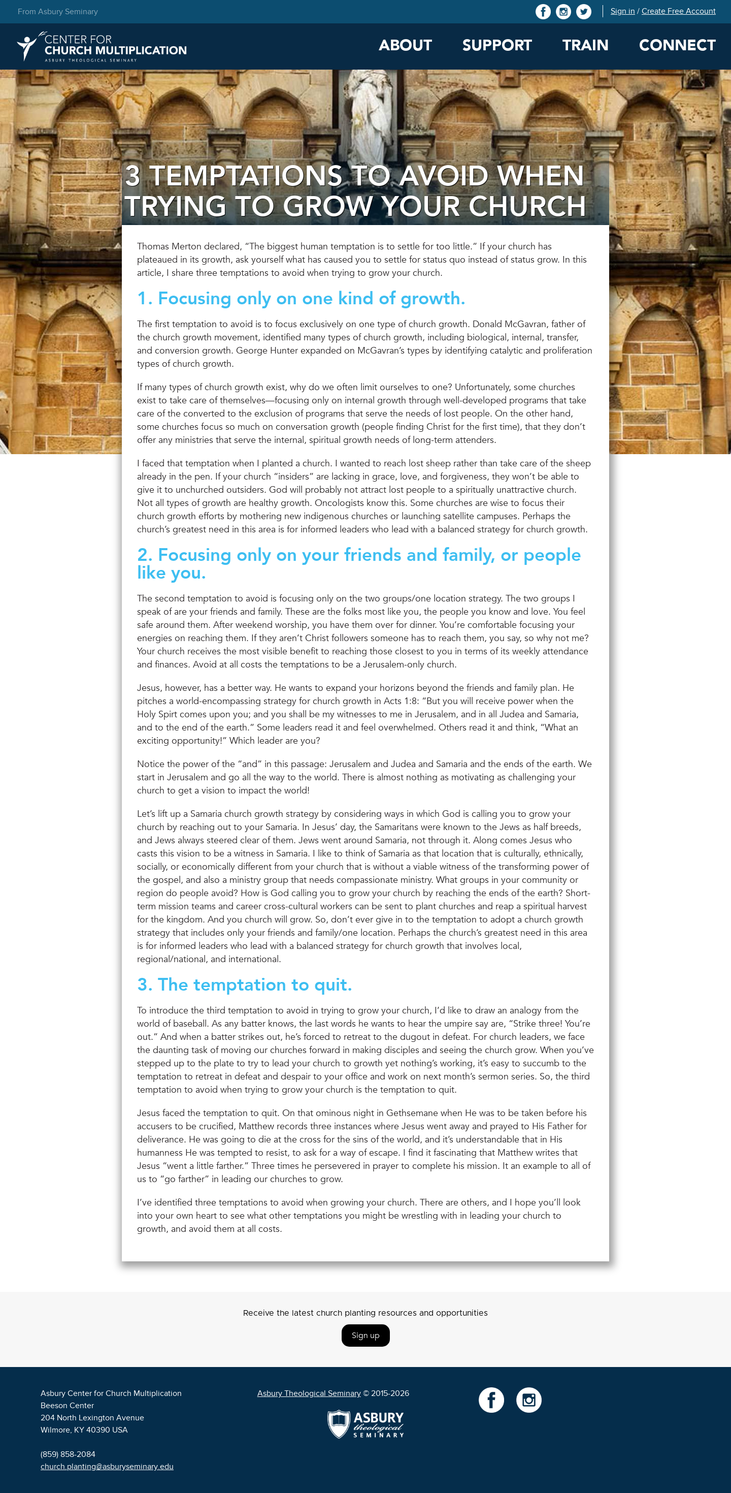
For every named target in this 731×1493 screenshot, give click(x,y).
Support (497, 45)
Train (585, 45)
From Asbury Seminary (58, 12)
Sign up (366, 1335)
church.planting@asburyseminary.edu (107, 1467)
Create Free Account (679, 11)
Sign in (623, 11)
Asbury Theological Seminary (309, 1393)
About (405, 45)
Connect (677, 45)
